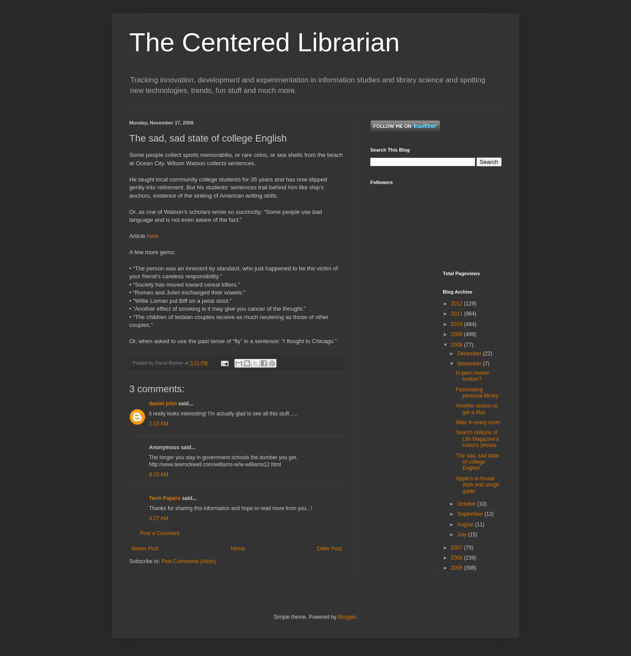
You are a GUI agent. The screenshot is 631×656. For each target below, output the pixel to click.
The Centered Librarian (264, 42)
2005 (457, 568)
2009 (457, 334)
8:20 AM (158, 475)
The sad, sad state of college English (477, 462)
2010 (457, 324)
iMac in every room (478, 422)
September (470, 514)
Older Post (329, 549)
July (462, 535)
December (470, 354)
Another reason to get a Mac (476, 409)
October (467, 504)
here (152, 236)
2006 (457, 558)
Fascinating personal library (477, 393)
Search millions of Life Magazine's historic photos (477, 438)
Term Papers (165, 498)
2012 (457, 304)
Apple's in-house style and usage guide (477, 484)
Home (238, 549)
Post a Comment (159, 533)
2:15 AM (158, 424)
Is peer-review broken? (472, 376)
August (466, 524)
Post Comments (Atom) (188, 561)
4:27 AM (158, 518)
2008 (457, 345)
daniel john (163, 404)
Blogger (347, 617)
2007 (457, 548)
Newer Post (145, 549)
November (470, 364)
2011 (457, 314)
